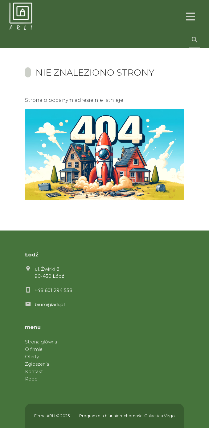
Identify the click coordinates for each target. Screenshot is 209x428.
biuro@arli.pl (50, 304)
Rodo (31, 379)
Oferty (32, 356)
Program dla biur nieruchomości (111, 415)
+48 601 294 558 (53, 290)
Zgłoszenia (37, 364)
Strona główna (41, 342)
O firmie (34, 349)
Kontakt (34, 371)
